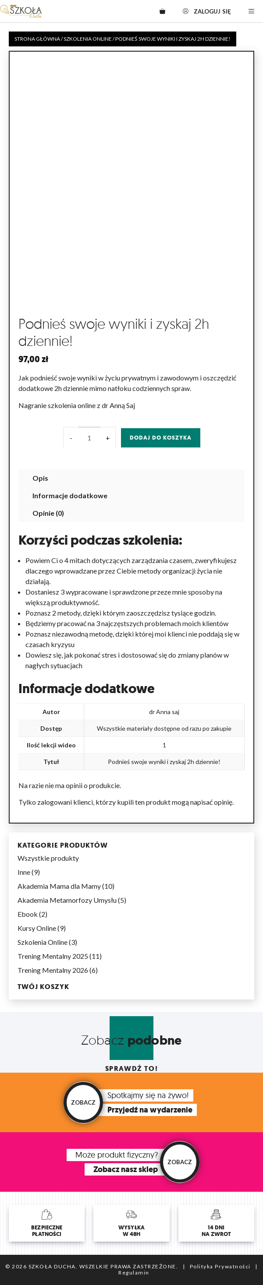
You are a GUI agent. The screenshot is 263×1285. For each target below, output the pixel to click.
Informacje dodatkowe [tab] (69, 495)
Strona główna (37, 38)
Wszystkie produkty (48, 858)
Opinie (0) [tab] (48, 513)
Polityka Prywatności (220, 1266)
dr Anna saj (164, 711)
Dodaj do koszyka (161, 437)
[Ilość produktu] (89, 438)
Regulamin (133, 1272)
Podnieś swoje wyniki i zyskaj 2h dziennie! (164, 761)
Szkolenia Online (88, 38)
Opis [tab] (40, 478)
